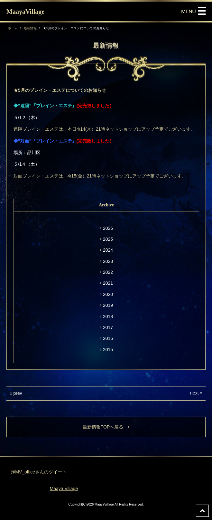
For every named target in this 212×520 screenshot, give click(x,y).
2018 (108, 316)
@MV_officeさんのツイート (39, 471)
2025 (108, 239)
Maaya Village (64, 488)
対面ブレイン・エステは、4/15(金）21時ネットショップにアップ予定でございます (98, 175)
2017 (108, 327)
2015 (108, 349)
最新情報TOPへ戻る (106, 426)
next (194, 392)
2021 (108, 283)
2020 (108, 294)
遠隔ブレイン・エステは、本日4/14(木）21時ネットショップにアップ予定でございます (102, 129)
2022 (108, 272)
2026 (108, 228)
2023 (108, 261)
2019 (108, 305)
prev (17, 393)
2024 (108, 250)
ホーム (13, 28)
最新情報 (30, 28)
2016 (108, 338)
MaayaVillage (25, 11)
